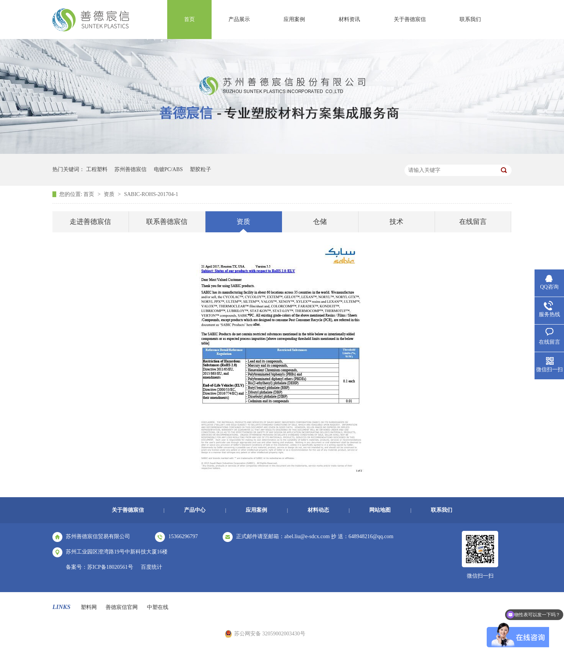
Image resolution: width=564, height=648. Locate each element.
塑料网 (89, 607)
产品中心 (194, 510)
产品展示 (239, 19)
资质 (110, 194)
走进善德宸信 (90, 221)
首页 (189, 19)
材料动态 (318, 510)
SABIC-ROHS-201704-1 (151, 194)
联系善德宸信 (166, 221)
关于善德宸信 (410, 19)
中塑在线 (157, 607)
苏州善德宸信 (130, 169)
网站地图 (380, 510)
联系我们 (470, 19)
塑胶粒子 (200, 169)
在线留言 (473, 221)
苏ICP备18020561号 (110, 567)
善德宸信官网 (122, 607)
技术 (396, 221)
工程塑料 (97, 169)
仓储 (320, 221)
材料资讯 (349, 19)
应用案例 (294, 19)
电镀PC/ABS (168, 169)
